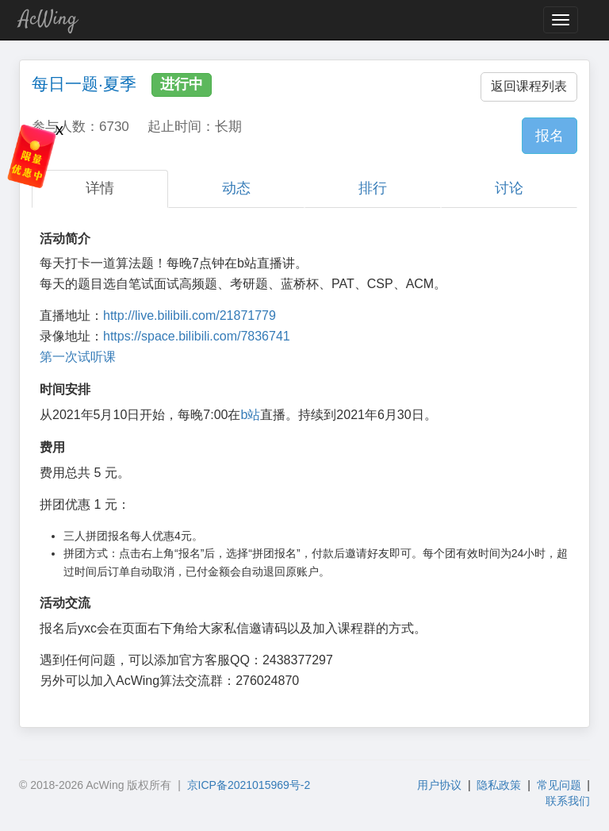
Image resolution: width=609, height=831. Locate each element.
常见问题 (559, 785)
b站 (250, 414)
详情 (100, 188)
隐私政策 (499, 785)
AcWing (48, 19)
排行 (372, 188)
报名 (549, 136)
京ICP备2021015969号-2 (249, 785)
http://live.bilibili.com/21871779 (189, 315)
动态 (236, 188)
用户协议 (439, 785)
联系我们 (568, 800)
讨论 (509, 188)
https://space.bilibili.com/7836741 (196, 336)
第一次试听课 (78, 357)
